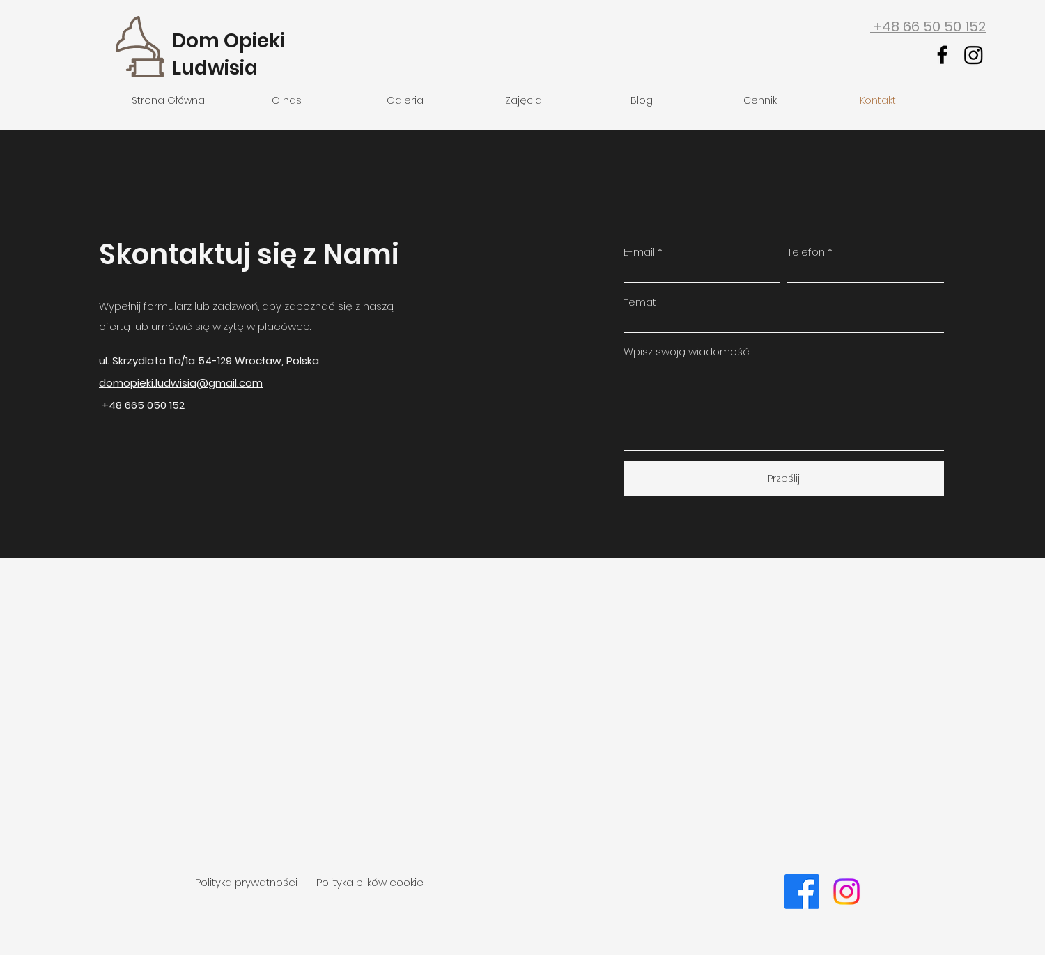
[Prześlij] (784, 478)
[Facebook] (801, 891)
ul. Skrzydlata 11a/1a (148, 360)
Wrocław (258, 360)
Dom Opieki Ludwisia (228, 54)
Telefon (806, 252)
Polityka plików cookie (370, 882)
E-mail (639, 252)
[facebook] (942, 54)
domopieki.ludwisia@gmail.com (181, 382)
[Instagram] (973, 54)
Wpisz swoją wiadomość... (688, 351)
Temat (640, 302)
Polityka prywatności (247, 882)
